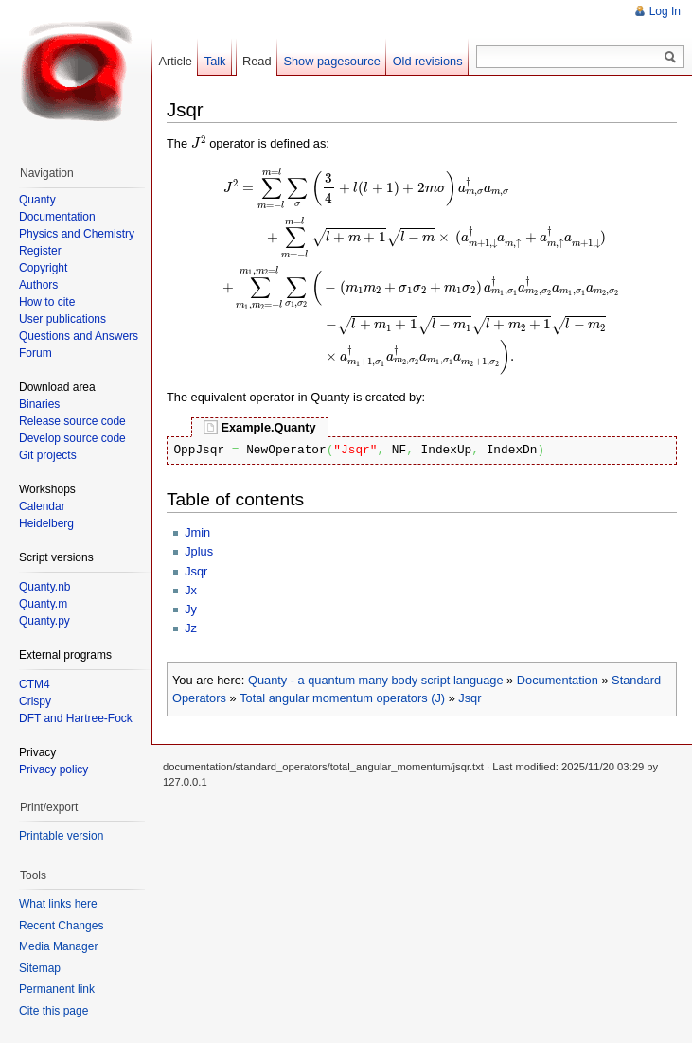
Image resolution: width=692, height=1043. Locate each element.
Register (40, 250)
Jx (191, 590)
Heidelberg (46, 523)
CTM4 (34, 684)
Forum (35, 353)
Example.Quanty (268, 427)
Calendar (42, 506)
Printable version (61, 835)
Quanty (37, 199)
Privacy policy (53, 769)
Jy (191, 609)
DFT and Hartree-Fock (76, 718)
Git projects (48, 455)
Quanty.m (43, 603)
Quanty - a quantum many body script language (376, 680)
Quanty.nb (44, 586)
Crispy (35, 701)
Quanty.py (44, 621)
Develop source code (72, 438)
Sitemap (40, 968)
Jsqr (196, 571)
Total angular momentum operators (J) (342, 698)
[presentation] (198, 142)
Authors (38, 285)
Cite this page (53, 1010)
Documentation (557, 680)
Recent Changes (61, 925)
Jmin (197, 532)
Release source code (72, 421)
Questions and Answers (78, 336)
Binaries (39, 404)
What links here (58, 903)
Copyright (43, 267)
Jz (191, 628)
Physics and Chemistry (76, 233)
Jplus (199, 551)
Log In (665, 11)
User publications (62, 319)
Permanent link (57, 989)
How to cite (47, 302)
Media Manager (58, 946)
